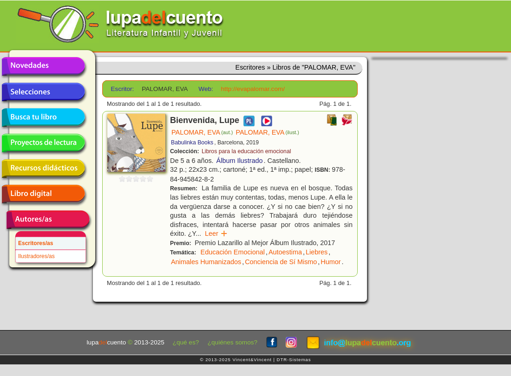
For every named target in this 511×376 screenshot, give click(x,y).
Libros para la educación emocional (246, 151)
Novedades (43, 66)
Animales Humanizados (206, 262)
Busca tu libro (43, 117)
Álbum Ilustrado (239, 160)
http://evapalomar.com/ (253, 88)
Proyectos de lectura (43, 143)
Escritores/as (35, 243)
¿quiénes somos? (232, 342)
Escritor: (122, 88)
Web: (205, 88)
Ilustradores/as (36, 256)
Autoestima (285, 252)
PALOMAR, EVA (202, 132)
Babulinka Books (192, 142)
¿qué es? (186, 342)
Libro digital (43, 194)
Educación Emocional (233, 252)
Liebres (317, 252)
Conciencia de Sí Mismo (281, 262)
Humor (331, 262)
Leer (216, 233)
